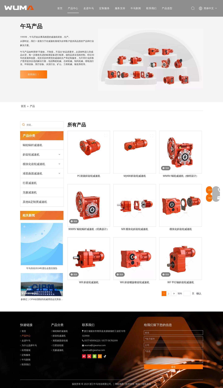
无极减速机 (30, 192)
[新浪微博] (84, 356)
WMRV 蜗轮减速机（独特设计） (181, 175)
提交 (173, 366)
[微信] (94, 356)
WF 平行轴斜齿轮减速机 (180, 282)
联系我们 (151, 8)
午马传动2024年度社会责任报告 (41, 268)
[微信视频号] (100, 356)
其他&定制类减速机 (35, 202)
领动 (138, 383)
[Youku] (89, 356)
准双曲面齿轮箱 (60, 340)
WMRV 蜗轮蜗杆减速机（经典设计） (88, 229)
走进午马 (89, 8)
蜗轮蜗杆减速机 (32, 145)
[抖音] (105, 356)
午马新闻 (136, 8)
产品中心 (73, 8)
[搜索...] (45, 125)
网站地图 (119, 383)
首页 (60, 8)
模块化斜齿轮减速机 (181, 229)
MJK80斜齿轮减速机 (135, 175)
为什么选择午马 (29, 345)
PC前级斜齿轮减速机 (88, 175)
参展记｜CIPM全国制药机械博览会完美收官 (42, 299)
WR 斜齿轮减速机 (88, 282)
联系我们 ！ (33, 74)
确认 (198, 293)
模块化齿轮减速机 (34, 164)
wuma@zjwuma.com (95, 345)
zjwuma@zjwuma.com (93, 350)
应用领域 (26, 350)
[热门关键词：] (23, 125)
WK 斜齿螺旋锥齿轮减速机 (134, 282)
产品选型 (167, 8)
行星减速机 (30, 183)
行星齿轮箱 (58, 345)
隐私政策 (146, 383)
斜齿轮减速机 (31, 154)
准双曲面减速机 (32, 173)
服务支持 (120, 8)
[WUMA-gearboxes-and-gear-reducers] (150, 59)
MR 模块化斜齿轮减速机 (134, 229)
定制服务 (104, 8)
